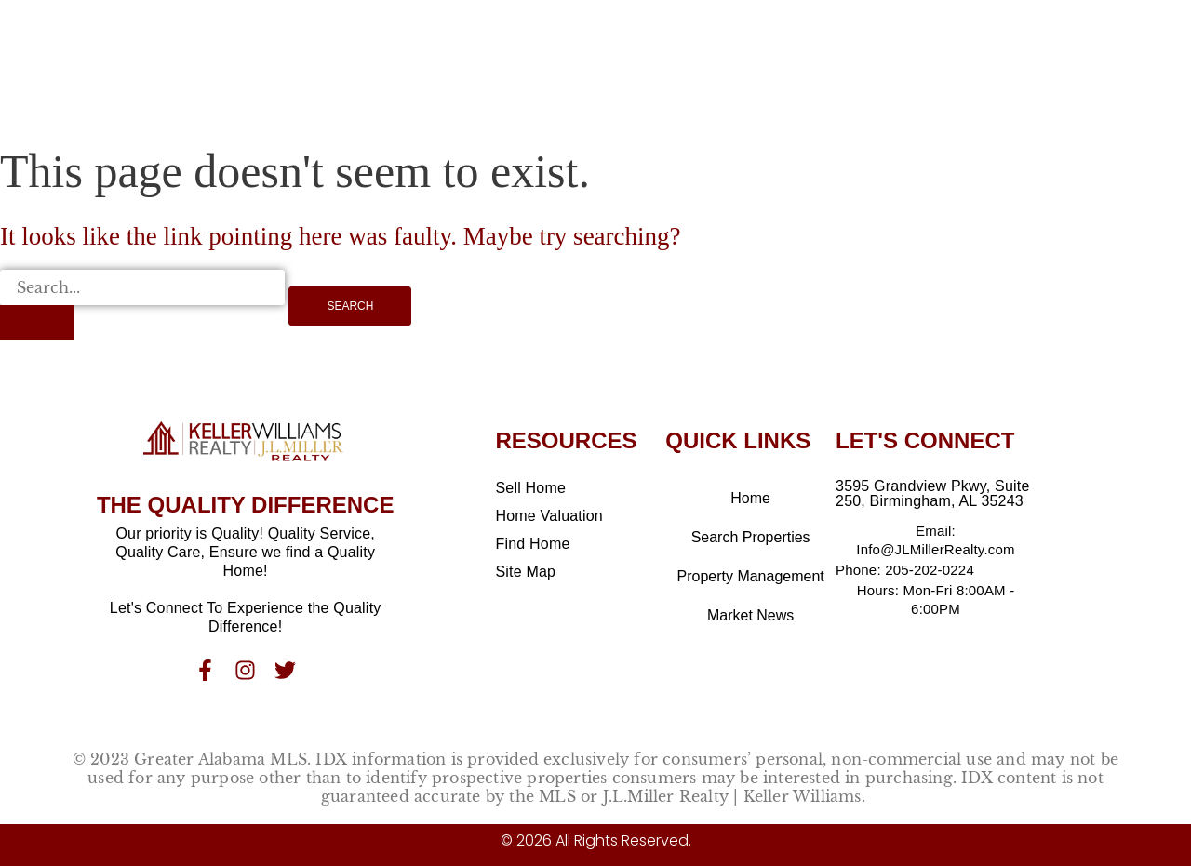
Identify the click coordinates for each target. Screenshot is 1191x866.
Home (750, 498)
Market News (750, 615)
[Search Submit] (37, 322)
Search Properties (750, 537)
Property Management (749, 576)
